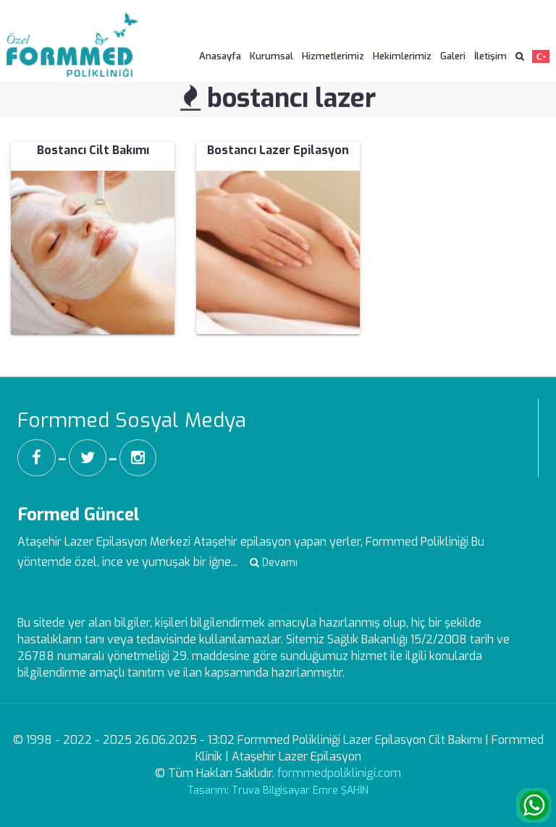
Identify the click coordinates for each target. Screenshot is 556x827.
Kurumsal (271, 56)
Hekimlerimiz (402, 56)
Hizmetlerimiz (333, 56)
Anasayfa (220, 56)
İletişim (490, 56)
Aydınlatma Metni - (359, 9)
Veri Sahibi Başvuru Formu (481, 9)
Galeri (453, 56)
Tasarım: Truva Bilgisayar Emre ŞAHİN (278, 790)
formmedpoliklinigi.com (339, 773)
